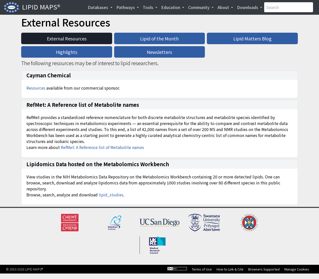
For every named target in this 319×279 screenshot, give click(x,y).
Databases (98, 7)
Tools (148, 7)
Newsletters (159, 52)
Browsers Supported (264, 269)
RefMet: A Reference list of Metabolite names (102, 147)
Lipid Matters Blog (252, 38)
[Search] (288, 7)
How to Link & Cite (230, 269)
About (224, 7)
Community (199, 7)
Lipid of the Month (159, 38)
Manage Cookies (296, 269)
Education (171, 7)
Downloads (248, 7)
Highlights (66, 52)
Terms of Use (202, 269)
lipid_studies (111, 195)
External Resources (66, 38)
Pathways (126, 7)
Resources (35, 88)
